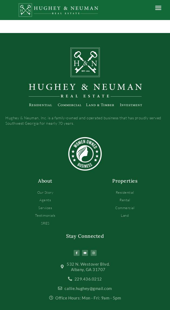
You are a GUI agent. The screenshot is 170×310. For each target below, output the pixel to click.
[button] (158, 8)
